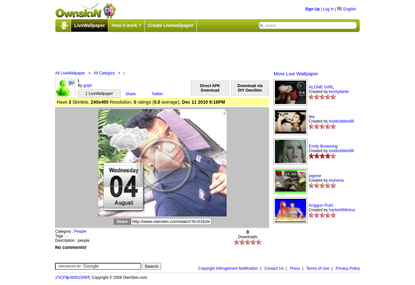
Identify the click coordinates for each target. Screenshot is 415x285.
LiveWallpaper (89, 25)
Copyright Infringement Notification (228, 268)
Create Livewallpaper (170, 25)
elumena (336, 180)
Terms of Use (317, 268)
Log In (328, 9)
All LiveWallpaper (70, 73)
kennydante (339, 91)
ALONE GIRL (321, 86)
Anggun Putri (321, 205)
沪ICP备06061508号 (72, 277)
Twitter (157, 94)
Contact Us (273, 268)
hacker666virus (342, 210)
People (80, 231)
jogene (315, 175)
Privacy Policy (348, 268)
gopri (87, 85)
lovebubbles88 (341, 121)
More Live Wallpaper (296, 73)
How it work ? (126, 25)
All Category (104, 73)
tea (311, 116)
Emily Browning (323, 146)
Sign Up (312, 9)
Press (295, 268)
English (346, 9)
